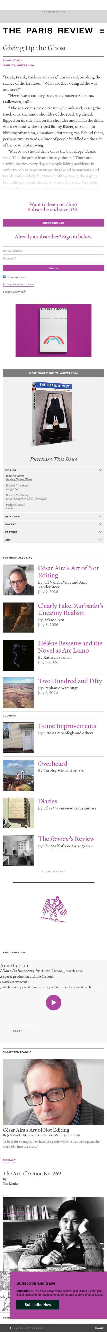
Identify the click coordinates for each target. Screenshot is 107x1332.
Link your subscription (18, 284)
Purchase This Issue (53, 459)
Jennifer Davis (12, 60)
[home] (48, 30)
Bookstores (88, 1244)
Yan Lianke (10, 1183)
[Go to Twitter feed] (29, 1236)
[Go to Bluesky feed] (40, 1236)
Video (83, 1253)
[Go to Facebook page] (17, 1236)
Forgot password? (15, 291)
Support (59, 1239)
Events (58, 1248)
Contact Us (61, 1244)
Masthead (86, 1235)
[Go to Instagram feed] (6, 1236)
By (5, 1178)
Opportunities (89, 1248)
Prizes (84, 1239)
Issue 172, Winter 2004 (19, 65)
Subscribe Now (38, 1305)
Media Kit (59, 1253)
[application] (54, 1023)
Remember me (17, 277)
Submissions (62, 1258)
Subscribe (60, 1235)
